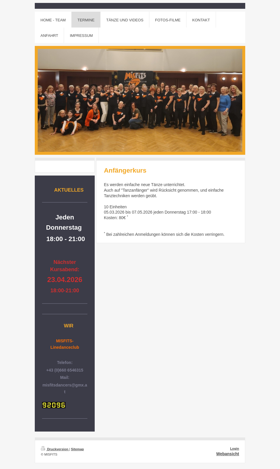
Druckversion (55, 449)
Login (234, 448)
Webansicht (227, 453)
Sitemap (77, 449)
